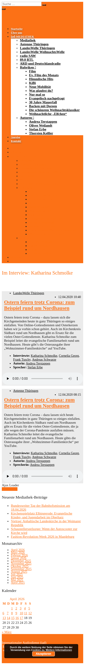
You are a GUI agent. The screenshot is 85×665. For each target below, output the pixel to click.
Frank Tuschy (22, 359)
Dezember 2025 (21, 561)
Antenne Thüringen (34, 44)
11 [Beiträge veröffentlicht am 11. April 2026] (25, 613)
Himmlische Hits (41, 79)
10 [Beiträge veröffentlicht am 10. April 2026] (21, 613)
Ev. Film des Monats (44, 75)
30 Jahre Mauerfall (43, 102)
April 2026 (18, 550)
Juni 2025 (17, 577)
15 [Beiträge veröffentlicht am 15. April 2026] (13, 618)
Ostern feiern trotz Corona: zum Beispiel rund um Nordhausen (39, 305)
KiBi (32, 83)
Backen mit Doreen (43, 106)
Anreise (15, 137)
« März (7, 632)
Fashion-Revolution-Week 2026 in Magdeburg (42, 536)
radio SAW (28, 56)
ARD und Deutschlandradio (40, 63)
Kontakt (16, 141)
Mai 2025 (17, 580)
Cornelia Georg (69, 355)
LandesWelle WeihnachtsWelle (42, 52)
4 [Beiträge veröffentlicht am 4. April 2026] (25, 608)
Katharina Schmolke (44, 355)
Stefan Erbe (37, 129)
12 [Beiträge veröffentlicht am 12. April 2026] (30, 613)
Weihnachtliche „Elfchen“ (48, 114)
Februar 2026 (19, 555)
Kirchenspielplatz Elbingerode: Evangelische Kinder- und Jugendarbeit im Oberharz (41, 515)
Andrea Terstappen (43, 121)
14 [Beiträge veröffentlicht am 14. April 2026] (8, 618)
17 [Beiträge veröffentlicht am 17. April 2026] (21, 618)
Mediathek (28, 40)
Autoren (26, 118)
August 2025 (19, 571)
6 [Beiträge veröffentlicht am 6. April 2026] (3, 613)
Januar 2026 (18, 558)
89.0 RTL (27, 59)
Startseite (17, 29)
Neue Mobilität (40, 87)
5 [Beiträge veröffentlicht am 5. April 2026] (29, 608)
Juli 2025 (17, 574)
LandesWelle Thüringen (37, 48)
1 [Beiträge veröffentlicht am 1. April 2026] (12, 608)
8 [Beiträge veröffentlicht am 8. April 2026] (12, 613)
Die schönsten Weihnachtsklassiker (54, 110)
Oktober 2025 (19, 566)
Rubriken (27, 67)
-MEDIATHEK (22, 36)
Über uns (16, 32)
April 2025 (18, 582)
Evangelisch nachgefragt (47, 98)
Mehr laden (9, 489)
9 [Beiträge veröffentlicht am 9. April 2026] (16, 613)
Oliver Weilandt (40, 125)
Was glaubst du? (41, 90)
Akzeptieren (43, 653)
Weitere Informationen (59, 650)
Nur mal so (37, 94)
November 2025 (21, 563)
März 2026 (18, 552)
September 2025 (21, 569)
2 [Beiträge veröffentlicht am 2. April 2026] (16, 608)
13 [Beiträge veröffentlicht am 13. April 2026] (4, 618)
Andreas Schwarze (44, 359)
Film (32, 71)
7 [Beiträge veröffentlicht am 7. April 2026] (8, 613)
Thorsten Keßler (41, 133)
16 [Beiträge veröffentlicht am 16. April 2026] (17, 618)
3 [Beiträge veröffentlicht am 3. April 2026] (21, 608)
